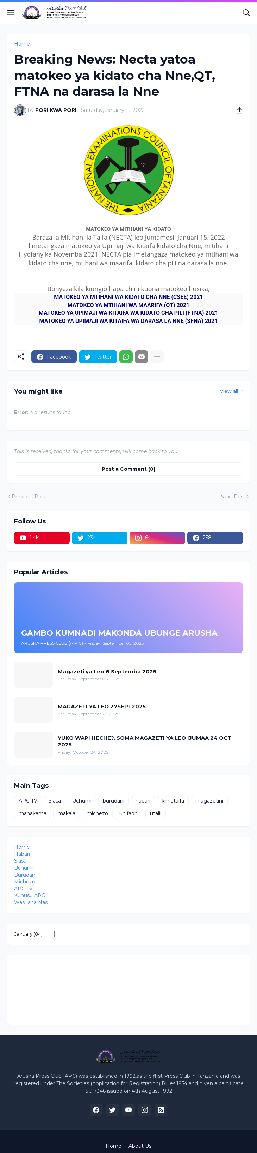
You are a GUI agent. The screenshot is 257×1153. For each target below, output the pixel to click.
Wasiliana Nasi (31, 902)
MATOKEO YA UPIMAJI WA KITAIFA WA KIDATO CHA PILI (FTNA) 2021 (128, 313)
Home (22, 43)
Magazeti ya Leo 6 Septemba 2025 (107, 671)
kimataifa (173, 801)
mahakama (32, 813)
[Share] (237, 110)
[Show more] (157, 356)
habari (143, 801)
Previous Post (29, 496)
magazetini (209, 801)
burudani (113, 801)
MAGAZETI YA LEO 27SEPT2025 (102, 706)
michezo (97, 813)
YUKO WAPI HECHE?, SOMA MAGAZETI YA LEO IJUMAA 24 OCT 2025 (144, 741)
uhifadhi (129, 813)
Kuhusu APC (29, 895)
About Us (139, 1146)
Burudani (25, 875)
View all (229, 391)
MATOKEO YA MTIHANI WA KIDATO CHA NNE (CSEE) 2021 (128, 297)
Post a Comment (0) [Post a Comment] (128, 469)
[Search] (246, 13)
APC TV (28, 801)
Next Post (232, 496)
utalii (155, 813)
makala (66, 813)
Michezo (24, 881)
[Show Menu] (11, 13)
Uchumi (82, 801)
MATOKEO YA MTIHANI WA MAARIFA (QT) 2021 (129, 305)
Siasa (55, 801)
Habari (22, 854)
